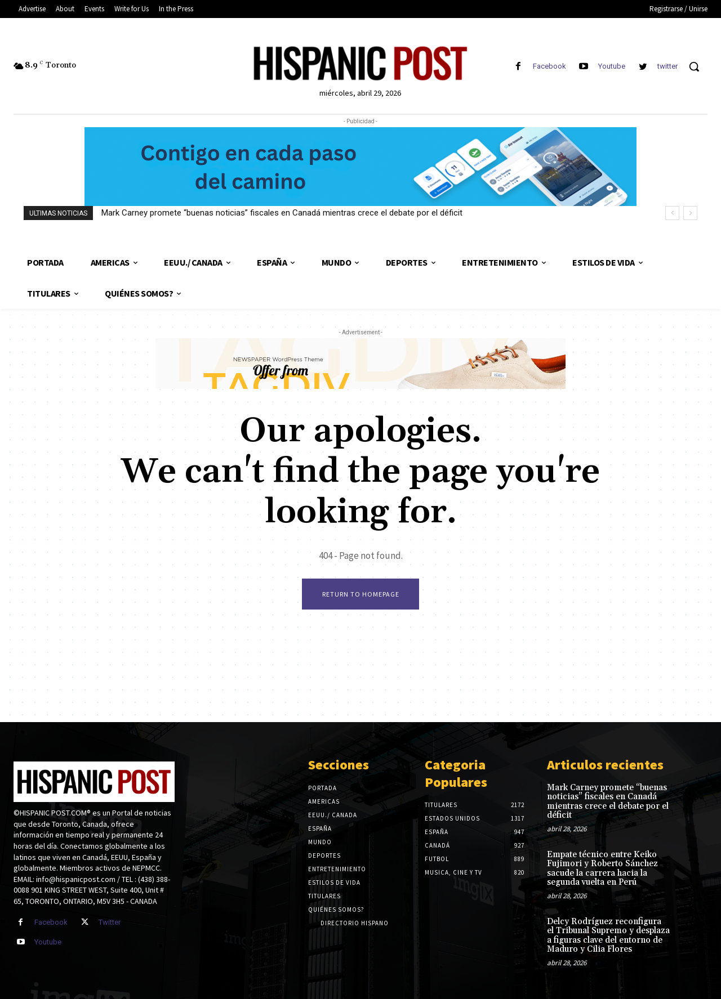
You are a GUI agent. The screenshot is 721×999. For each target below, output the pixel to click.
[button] (693, 66)
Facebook (549, 66)
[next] (690, 213)
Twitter (110, 922)
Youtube (611, 66)
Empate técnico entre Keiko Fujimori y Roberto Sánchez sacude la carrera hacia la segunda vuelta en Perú (602, 868)
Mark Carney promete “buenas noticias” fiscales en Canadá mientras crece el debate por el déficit (281, 213)
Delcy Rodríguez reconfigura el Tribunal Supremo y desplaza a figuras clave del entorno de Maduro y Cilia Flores (608, 935)
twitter (667, 66)
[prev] (672, 213)
